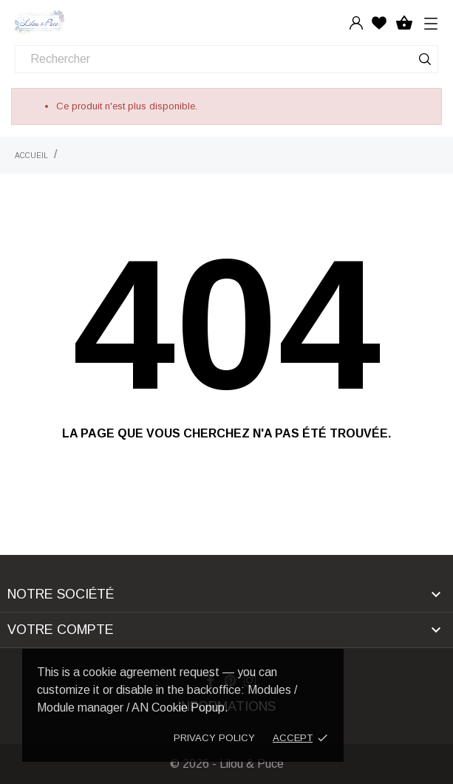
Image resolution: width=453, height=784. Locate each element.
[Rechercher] (226, 59)
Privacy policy (214, 737)
